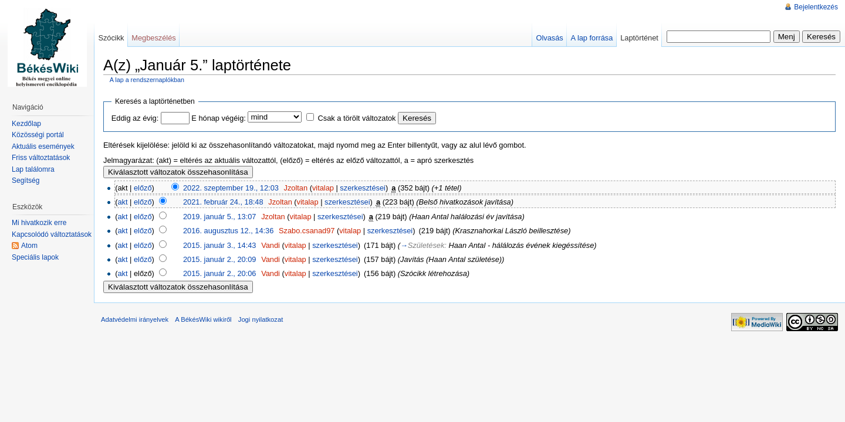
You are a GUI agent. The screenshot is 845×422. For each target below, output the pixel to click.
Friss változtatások (41, 158)
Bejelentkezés (816, 7)
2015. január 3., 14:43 (219, 245)
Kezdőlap (26, 124)
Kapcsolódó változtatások (52, 234)
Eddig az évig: (134, 118)
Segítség (25, 180)
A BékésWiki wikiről (203, 319)
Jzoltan (296, 187)
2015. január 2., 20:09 (219, 259)
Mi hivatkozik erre (39, 223)
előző (143, 187)
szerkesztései (363, 187)
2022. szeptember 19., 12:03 (231, 187)
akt (122, 202)
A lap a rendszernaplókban (147, 79)
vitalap (323, 187)
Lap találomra (33, 169)
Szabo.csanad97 (306, 230)
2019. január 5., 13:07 (219, 216)
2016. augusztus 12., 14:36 (228, 230)
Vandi (270, 245)
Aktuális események (43, 146)
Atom (29, 245)
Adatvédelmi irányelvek (134, 319)
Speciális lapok (35, 257)
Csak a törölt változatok (357, 118)
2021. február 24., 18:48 (223, 202)
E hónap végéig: (218, 118)
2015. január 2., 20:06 (219, 273)
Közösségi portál (38, 135)
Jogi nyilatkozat (260, 319)
